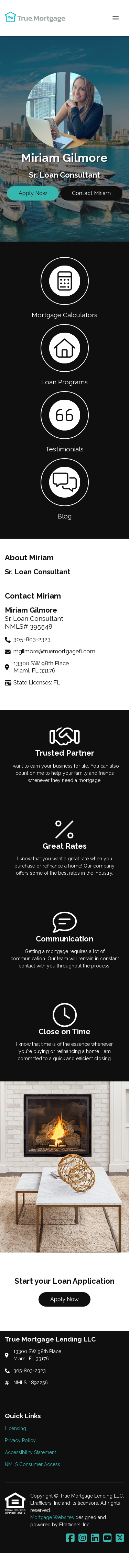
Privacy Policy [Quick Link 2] (20, 1440)
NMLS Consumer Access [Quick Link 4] (32, 1464)
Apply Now (33, 193)
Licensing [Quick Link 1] (15, 1428)
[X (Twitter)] (120, 1538)
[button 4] (64, 488)
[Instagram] (82, 1538)
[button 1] (64, 287)
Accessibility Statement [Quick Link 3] (30, 1452)
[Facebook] (70, 1538)
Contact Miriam (91, 193)
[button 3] (64, 421)
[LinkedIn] (95, 1538)
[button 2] (64, 354)
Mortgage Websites (52, 1517)
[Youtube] (107, 1538)
